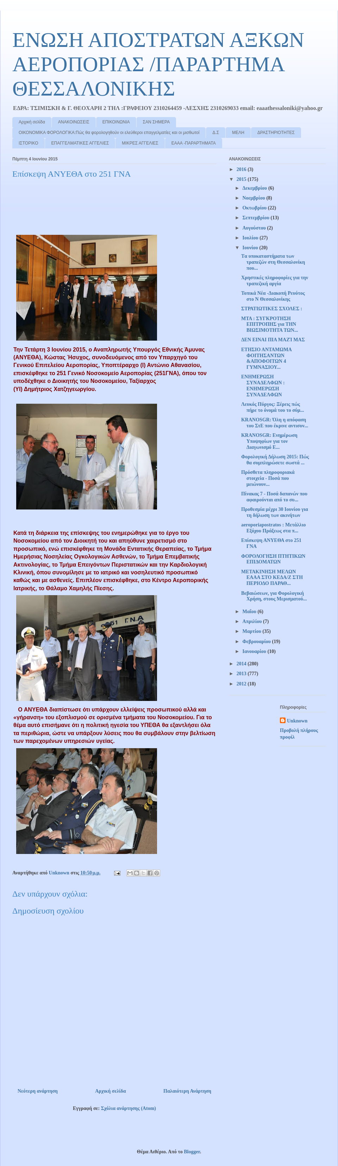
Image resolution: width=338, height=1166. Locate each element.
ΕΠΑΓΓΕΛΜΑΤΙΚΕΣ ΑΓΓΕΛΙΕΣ (80, 143)
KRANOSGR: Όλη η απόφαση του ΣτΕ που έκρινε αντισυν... (274, 422)
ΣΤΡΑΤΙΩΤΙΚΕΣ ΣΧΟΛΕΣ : (271, 308)
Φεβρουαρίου (257, 641)
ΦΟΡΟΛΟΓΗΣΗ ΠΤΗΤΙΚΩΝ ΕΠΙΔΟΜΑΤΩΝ (273, 559)
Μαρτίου (252, 631)
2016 (242, 169)
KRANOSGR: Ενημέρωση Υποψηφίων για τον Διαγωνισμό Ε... (269, 441)
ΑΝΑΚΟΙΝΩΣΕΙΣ (73, 122)
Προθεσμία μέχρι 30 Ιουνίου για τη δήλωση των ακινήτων (274, 512)
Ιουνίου (250, 247)
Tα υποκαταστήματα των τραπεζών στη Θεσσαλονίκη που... (273, 262)
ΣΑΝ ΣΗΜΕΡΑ (156, 122)
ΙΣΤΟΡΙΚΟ (28, 143)
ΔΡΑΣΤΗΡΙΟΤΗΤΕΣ (276, 132)
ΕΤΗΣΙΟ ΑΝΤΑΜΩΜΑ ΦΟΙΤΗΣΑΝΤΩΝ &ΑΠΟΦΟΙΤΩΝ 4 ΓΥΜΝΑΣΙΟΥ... (266, 358)
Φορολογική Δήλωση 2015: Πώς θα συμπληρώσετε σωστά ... (275, 459)
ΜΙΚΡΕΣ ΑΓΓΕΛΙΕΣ (140, 143)
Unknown (297, 721)
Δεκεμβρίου (255, 188)
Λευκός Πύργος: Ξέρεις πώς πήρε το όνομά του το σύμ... (272, 407)
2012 (242, 683)
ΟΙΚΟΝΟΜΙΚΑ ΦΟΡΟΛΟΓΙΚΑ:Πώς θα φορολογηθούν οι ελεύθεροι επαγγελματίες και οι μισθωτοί (109, 132)
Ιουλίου (250, 237)
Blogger (192, 1151)
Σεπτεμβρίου (256, 217)
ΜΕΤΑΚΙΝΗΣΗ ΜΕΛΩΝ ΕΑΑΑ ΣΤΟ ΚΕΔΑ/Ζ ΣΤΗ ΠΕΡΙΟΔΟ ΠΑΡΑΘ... (272, 577)
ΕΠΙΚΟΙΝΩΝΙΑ (116, 122)
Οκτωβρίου (255, 207)
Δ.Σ (215, 132)
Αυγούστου (254, 228)
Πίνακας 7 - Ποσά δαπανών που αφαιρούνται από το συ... (274, 496)
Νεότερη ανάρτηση (38, 1091)
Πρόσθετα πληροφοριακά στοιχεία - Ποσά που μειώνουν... (268, 478)
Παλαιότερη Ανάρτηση (187, 1091)
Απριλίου (252, 621)
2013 (242, 673)
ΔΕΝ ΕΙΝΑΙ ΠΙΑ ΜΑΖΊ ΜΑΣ (273, 339)
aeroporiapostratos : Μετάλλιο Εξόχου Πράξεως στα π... (273, 527)
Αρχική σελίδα (32, 122)
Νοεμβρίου (254, 198)
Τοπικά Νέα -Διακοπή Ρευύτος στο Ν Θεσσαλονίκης (273, 296)
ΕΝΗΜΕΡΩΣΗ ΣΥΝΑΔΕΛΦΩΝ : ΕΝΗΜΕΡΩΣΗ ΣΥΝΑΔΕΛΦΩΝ (263, 385)
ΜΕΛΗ (238, 132)
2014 (242, 663)
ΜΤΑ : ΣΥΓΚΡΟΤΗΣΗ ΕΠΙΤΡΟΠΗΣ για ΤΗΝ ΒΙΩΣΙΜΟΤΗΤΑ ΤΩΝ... (269, 324)
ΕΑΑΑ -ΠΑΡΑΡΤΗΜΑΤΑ (193, 143)
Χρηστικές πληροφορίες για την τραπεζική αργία (274, 280)
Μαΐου (249, 611)
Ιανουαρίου (254, 651)
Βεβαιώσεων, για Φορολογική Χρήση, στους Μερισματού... (274, 596)
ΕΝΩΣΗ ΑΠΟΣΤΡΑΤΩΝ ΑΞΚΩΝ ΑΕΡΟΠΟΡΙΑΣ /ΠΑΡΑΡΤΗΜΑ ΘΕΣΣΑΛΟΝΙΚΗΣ (158, 64)
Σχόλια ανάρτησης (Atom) (128, 1108)
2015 (242, 179)
